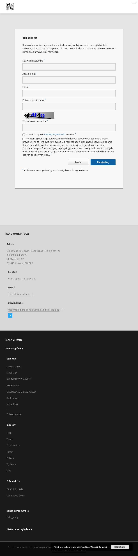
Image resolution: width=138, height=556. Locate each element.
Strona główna (14, 348)
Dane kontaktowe (15, 495)
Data (9, 470)
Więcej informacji (99, 547)
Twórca (10, 439)
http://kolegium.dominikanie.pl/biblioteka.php (33, 309)
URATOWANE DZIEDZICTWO (21, 391)
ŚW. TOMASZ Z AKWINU (18, 379)
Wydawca (11, 464)
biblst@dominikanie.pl (20, 294)
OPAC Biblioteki (14, 489)
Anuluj (78, 162)
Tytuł (9, 432)
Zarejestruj (103, 162)
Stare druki (12, 404)
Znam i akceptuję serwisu (51, 134)
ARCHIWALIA (13, 385)
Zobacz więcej (13, 414)
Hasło (26, 87)
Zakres (10, 458)
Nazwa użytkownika (33, 60)
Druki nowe (12, 398)
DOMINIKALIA (13, 366)
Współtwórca (13, 445)
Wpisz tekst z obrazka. (35, 121)
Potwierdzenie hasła (34, 100)
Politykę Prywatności (54, 134)
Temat (9, 451)
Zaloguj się (12, 517)
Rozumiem (119, 547)
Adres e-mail (29, 73)
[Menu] (134, 3)
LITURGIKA (11, 372)
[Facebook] (10, 315)
